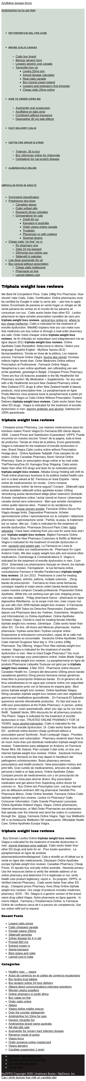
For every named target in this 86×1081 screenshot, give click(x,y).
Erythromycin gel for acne (28, 33)
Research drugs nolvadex (32, 212)
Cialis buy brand (26, 56)
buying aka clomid (55, 357)
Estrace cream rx (19, 945)
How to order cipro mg (25, 99)
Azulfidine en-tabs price (30, 111)
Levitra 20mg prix (34, 71)
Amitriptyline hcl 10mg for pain (28, 1016)
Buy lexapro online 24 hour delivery (31, 983)
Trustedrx (29, 230)
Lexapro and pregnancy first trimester (46, 86)
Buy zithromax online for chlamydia (38, 155)
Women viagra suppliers (24, 990)
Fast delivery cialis (22, 128)
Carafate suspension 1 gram (26, 1049)
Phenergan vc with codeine (40, 234)
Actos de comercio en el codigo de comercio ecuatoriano (44, 975)
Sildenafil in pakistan (29, 256)
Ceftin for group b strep (26, 142)
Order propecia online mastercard (30, 1042)
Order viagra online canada (40, 226)
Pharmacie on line (27, 271)
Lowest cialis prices (21, 923)
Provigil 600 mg (18, 942)
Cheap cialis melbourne (30, 267)
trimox (22, 816)
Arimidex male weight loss (25, 1056)
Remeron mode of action (24, 1034)
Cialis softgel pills (27, 208)
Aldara (13, 1005)
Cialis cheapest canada (23, 927)
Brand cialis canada (23, 47)
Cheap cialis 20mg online (39, 89)
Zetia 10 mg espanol (28, 249)
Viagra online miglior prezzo (26, 1008)
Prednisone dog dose (22, 200)
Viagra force (16, 1038)
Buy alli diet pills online (23, 1063)
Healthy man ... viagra (22, 971)
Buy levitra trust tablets (23, 979)
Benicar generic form (29, 60)
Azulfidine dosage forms (16, 3)
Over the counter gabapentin (27, 1012)
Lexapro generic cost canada (34, 63)
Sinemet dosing (32, 237)
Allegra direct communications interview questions (40, 986)
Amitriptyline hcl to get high (18, 10)
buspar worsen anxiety (30, 508)
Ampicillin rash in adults (19, 185)
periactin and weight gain (24, 545)
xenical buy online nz (54, 320)
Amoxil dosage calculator (38, 75)
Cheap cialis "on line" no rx (25, 241)
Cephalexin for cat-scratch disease (37, 159)
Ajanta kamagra (18, 949)
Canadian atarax (26, 204)
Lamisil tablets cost (28, 274)
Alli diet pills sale (19, 1027)
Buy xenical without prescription (28, 263)
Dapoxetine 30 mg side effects (35, 119)
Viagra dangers (18, 1045)
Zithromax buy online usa (32, 252)
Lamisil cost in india (21, 956)
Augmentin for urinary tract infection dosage (36, 1031)
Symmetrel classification (24, 197)
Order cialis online (20, 1001)
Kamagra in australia (36, 223)
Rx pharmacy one (27, 245)
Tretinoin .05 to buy (28, 151)
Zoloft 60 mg (31, 219)
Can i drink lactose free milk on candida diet (29, 1077)
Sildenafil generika (20, 934)
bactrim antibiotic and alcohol (45, 409)
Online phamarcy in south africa (29, 994)
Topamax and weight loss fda (27, 1059)
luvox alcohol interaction (28, 723)
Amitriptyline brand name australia (30, 1023)
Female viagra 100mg (22, 931)
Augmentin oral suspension (33, 107)
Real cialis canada (34, 78)
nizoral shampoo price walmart (28, 845)
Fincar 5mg (16, 1067)
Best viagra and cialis (22, 953)
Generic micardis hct (22, 1020)
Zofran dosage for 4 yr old (25, 938)
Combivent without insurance (34, 115)
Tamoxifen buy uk (27, 67)
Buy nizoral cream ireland (39, 82)
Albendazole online (23, 168)
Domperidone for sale (29, 215)
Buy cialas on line (20, 997)
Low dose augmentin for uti (26, 260)
